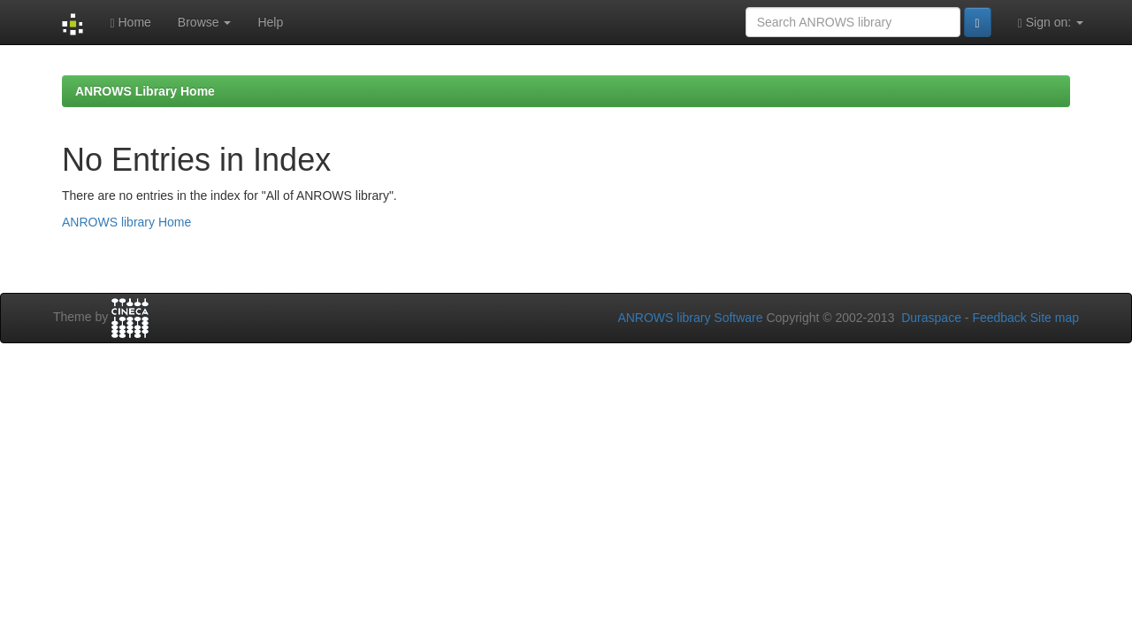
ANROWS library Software (689, 318)
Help (270, 22)
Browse (205, 22)
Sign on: (1050, 22)
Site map (1054, 318)
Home (130, 22)
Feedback (999, 318)
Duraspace (931, 318)
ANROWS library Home (126, 222)
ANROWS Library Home (145, 91)
